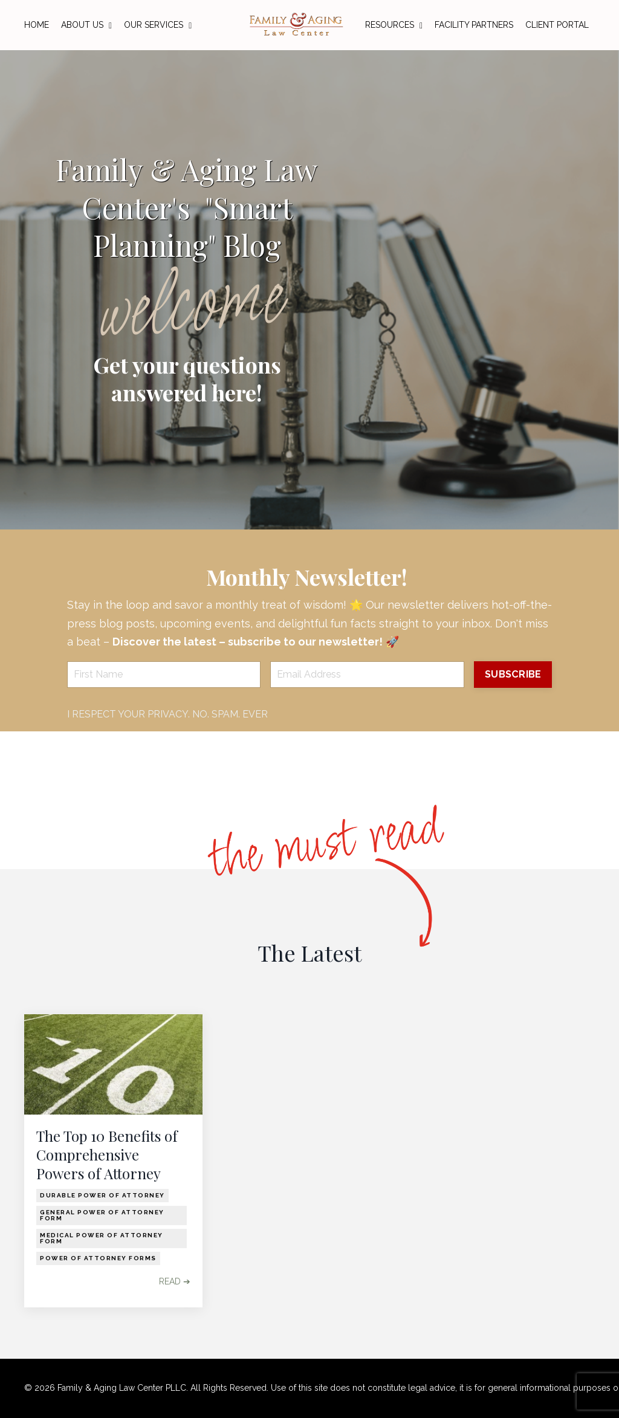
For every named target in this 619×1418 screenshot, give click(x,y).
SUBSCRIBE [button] (513, 674)
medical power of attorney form (101, 1238)
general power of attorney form (102, 1215)
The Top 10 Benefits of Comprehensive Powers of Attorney (107, 1155)
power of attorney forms (98, 1258)
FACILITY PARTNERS (474, 25)
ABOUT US (86, 25)
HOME (36, 25)
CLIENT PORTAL (557, 25)
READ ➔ (174, 1281)
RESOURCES (394, 25)
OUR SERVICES (158, 25)
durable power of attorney (102, 1195)
